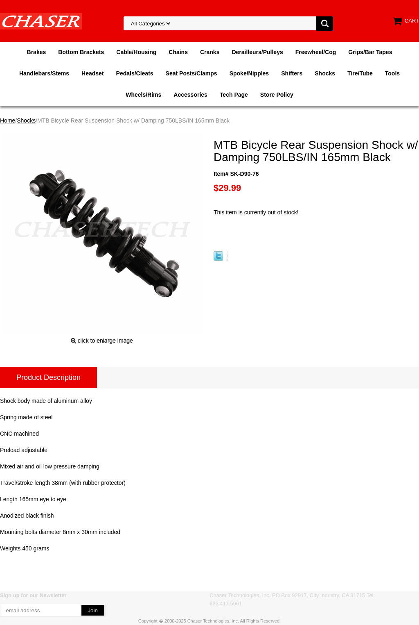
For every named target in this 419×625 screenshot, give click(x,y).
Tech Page (234, 94)
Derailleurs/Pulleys (257, 52)
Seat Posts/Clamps (191, 73)
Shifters (291, 73)
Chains (178, 52)
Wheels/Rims (143, 94)
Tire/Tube (360, 73)
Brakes (36, 52)
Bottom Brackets (81, 52)
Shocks (325, 73)
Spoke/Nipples (249, 73)
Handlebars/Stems (44, 73)
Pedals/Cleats (134, 73)
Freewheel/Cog (315, 52)
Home (7, 120)
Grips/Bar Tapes (370, 52)
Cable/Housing (136, 52)
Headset (92, 73)
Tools (392, 73)
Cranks (209, 52)
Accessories (190, 94)
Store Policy (276, 94)
